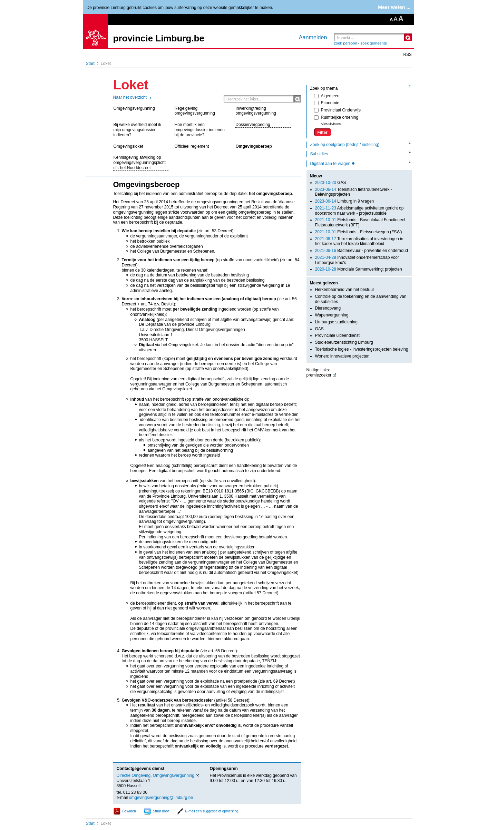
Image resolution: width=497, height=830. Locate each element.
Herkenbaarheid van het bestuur (344, 289)
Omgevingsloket (128, 146)
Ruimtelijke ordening (336, 117)
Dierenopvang (328, 308)
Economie (326, 102)
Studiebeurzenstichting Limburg (344, 342)
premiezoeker (319, 375)
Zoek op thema (324, 88)
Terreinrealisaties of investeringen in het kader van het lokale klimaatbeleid (359, 241)
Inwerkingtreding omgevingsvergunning (256, 111)
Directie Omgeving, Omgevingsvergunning (155, 775)
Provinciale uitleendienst (337, 335)
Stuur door (161, 811)
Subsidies (319, 154)
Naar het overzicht (130, 97)
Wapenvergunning (332, 315)
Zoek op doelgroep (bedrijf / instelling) (345, 144)
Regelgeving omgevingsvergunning (195, 111)
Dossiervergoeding (253, 124)
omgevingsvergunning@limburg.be (161, 797)
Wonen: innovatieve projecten (342, 356)
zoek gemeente (374, 43)
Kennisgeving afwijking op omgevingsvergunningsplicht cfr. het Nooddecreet (140, 162)
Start (90, 63)
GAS (330, 182)
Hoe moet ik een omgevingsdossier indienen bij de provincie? (200, 129)
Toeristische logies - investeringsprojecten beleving (361, 349)
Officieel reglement (192, 146)
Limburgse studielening (336, 322)
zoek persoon (345, 43)
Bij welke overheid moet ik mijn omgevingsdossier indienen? (138, 129)
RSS (407, 54)
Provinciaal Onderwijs (337, 110)
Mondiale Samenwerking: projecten (358, 269)
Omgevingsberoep (254, 146)
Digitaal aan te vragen (331, 163)
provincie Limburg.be (158, 38)
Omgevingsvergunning (134, 108)
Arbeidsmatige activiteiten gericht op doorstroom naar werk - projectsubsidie (359, 211)
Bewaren (129, 811)
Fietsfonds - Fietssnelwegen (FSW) (358, 232)
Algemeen (327, 96)
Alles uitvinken (331, 124)
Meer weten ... (394, 7)
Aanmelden (313, 37)
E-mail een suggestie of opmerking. (212, 811)
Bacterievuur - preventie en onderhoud (361, 250)
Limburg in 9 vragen (344, 201)
